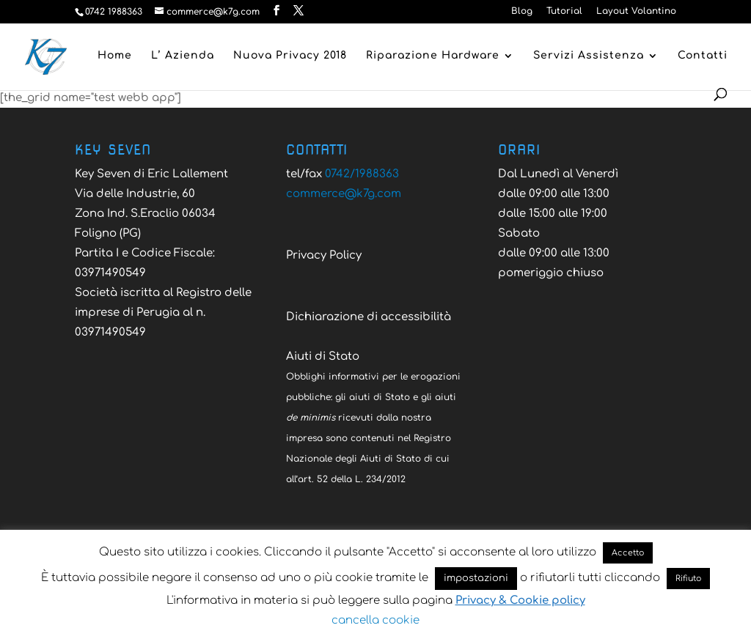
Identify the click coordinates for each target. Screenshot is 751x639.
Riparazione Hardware (432, 56)
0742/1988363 (362, 174)
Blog (521, 11)
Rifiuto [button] (688, 578)
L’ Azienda (182, 56)
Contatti (703, 56)
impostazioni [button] (476, 578)
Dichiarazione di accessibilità (368, 317)
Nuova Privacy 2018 (290, 56)
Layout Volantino (636, 11)
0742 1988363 (113, 12)
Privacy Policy (324, 255)
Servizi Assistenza (588, 56)
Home (115, 56)
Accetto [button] (628, 553)
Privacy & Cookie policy (520, 600)
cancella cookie (375, 620)
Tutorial (564, 11)
